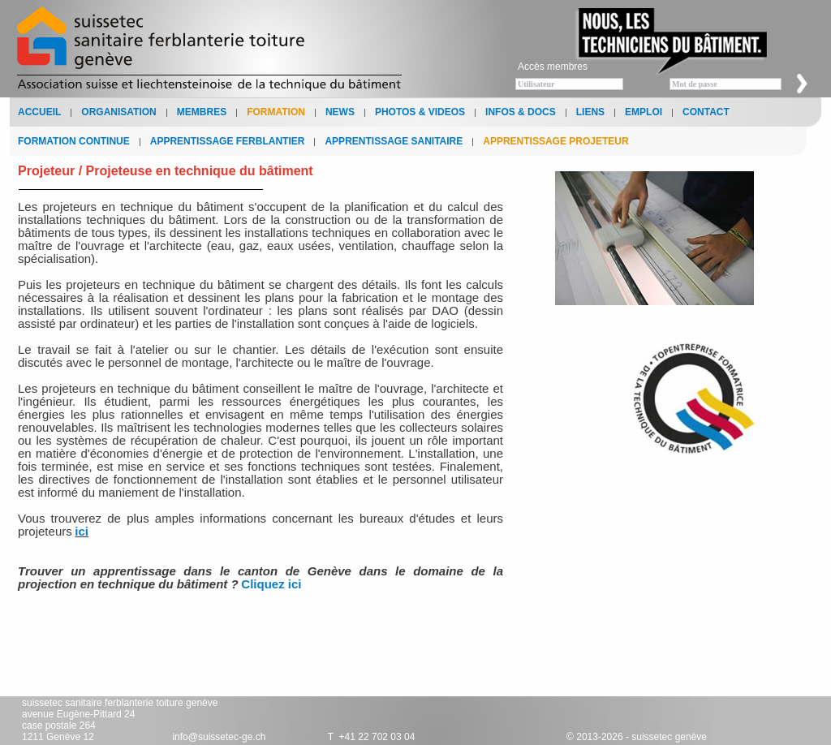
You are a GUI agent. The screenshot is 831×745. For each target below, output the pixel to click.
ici (81, 531)
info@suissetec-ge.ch (218, 737)
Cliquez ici (271, 584)
